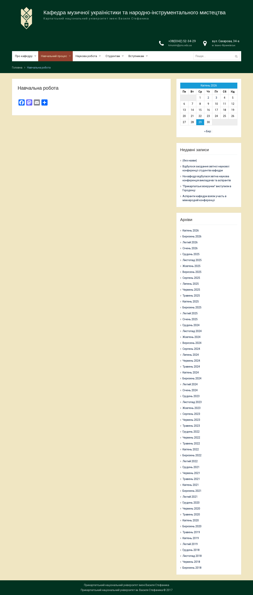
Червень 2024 (191, 360)
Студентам (113, 57)
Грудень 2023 (191, 396)
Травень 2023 (191, 425)
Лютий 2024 (190, 384)
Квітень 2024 (191, 372)
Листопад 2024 (192, 331)
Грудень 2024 (191, 325)
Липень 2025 (191, 283)
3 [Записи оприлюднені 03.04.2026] (216, 97)
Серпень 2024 (191, 348)
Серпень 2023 (191, 413)
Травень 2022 (191, 443)
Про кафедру (23, 57)
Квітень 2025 (191, 301)
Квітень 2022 (191, 449)
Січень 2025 (190, 319)
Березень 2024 (192, 378)
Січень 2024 (190, 390)
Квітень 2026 (191, 230)
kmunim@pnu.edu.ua (180, 46)
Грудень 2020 (191, 502)
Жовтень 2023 (191, 408)
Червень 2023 (191, 419)
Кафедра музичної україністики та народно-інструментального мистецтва (135, 13)
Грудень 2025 (191, 254)
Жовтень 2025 (191, 266)
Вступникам (136, 57)
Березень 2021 (192, 490)
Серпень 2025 (191, 277)
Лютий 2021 (190, 496)
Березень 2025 (192, 307)
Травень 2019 (191, 532)
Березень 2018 (192, 567)
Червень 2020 (191, 508)
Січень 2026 (190, 248)
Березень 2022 (192, 455)
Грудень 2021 (191, 467)
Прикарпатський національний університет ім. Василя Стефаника (122, 590)
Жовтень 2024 (191, 337)
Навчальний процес (54, 57)
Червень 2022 (191, 437)
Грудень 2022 (191, 431)
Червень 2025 (191, 289)
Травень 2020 (191, 514)
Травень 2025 (191, 295)
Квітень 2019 (191, 538)
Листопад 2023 (192, 402)
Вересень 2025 (192, 271)
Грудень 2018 (191, 549)
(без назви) (190, 160)
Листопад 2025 (192, 260)
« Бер (207, 131)
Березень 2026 (192, 236)
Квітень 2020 (191, 520)
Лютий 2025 (190, 313)
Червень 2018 (191, 561)
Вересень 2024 (192, 342)
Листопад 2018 (192, 555)
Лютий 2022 (190, 461)
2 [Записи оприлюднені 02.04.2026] (208, 97)
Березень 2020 (192, 526)
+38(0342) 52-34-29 (182, 42)
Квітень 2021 (191, 484)
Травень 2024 (191, 366)
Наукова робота (86, 57)
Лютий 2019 (190, 544)
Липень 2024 (191, 354)
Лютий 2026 (190, 242)
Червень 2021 (191, 473)
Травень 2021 (191, 479)
